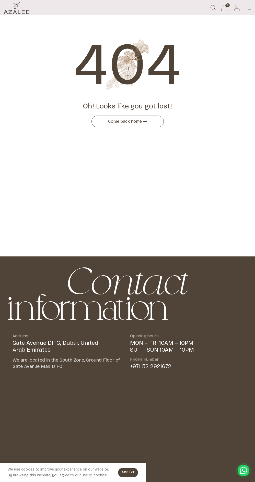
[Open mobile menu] (248, 8)
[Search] (213, 8)
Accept (128, 472)
